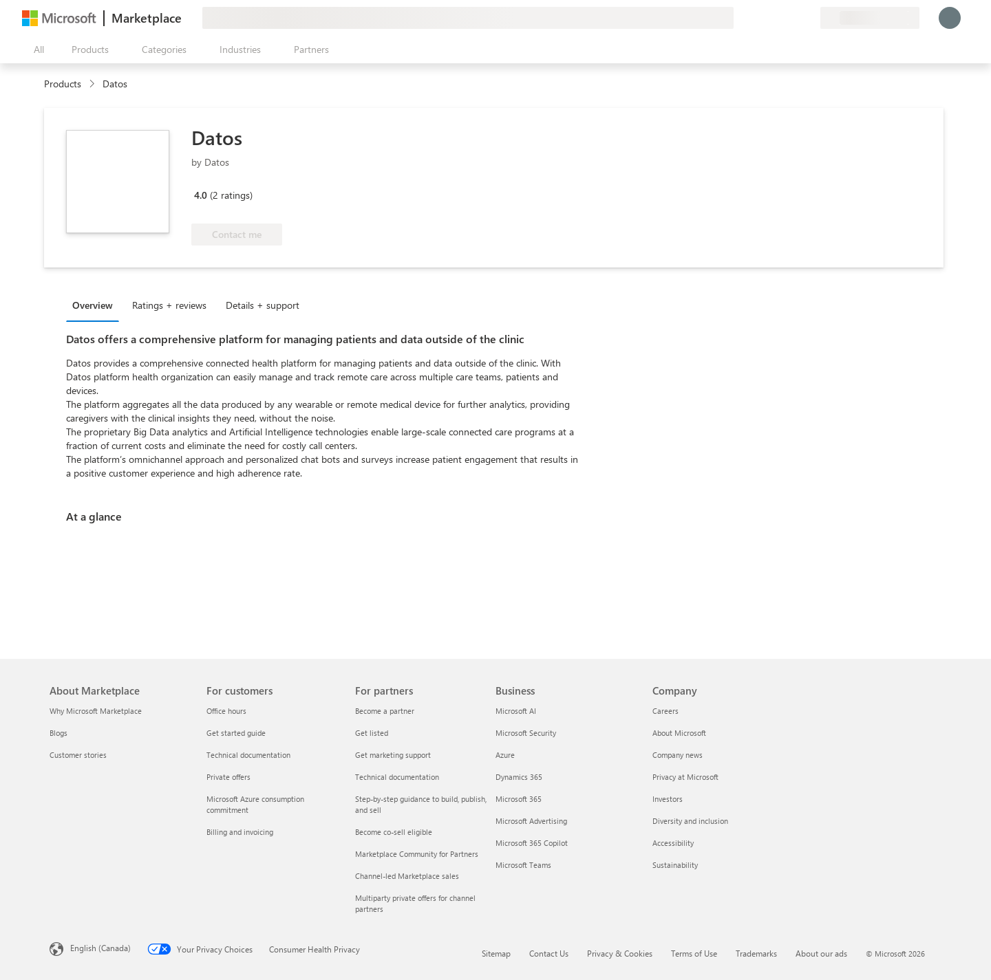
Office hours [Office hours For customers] (226, 711)
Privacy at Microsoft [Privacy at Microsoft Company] (685, 777)
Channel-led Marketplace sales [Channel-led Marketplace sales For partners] (407, 876)
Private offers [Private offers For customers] (228, 777)
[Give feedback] (759, 18)
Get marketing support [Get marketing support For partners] (393, 755)
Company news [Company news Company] (677, 755)
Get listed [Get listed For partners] (371, 733)
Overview (92, 305)
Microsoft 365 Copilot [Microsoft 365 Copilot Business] (532, 843)
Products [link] (62, 83)
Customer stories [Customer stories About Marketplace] (78, 755)
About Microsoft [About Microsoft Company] (679, 733)
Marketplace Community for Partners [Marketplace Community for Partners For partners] (416, 854)
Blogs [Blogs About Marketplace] (58, 733)
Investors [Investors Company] (667, 799)
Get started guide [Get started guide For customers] (236, 733)
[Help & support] (776, 18)
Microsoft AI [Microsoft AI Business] (516, 711)
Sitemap (496, 953)
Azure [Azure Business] (505, 755)
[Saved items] (792, 18)
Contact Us (548, 953)
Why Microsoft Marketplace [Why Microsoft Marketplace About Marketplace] (96, 711)
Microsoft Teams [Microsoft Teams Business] (523, 865)
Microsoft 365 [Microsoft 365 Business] (519, 799)
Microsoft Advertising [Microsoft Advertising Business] (531, 821)
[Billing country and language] (869, 18)
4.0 (200, 195)
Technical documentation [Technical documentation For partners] (397, 777)
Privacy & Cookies (619, 953)
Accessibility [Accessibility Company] (673, 843)
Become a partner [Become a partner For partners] (384, 711)
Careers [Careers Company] (665, 711)
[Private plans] (809, 18)
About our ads (821, 953)
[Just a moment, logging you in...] (949, 18)
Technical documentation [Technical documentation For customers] (248, 755)
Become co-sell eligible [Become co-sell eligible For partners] (393, 832)
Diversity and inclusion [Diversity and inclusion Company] (690, 821)
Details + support (262, 305)
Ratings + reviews (169, 305)
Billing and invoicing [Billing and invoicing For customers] (239, 832)
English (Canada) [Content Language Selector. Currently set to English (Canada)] (100, 947)
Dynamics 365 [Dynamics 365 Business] (519, 777)
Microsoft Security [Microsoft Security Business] (526, 733)
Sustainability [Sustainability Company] (675, 865)
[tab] (96, 305)
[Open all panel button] (36, 49)
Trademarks (756, 953)
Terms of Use (694, 953)
